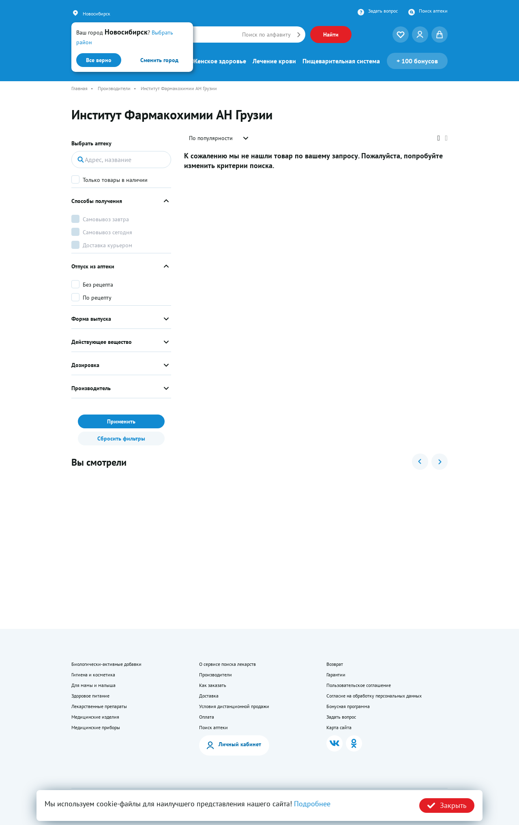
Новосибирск (96, 14)
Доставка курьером (107, 245)
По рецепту (97, 297)
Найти (331, 34)
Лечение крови (274, 61)
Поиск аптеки (433, 11)
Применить (121, 421)
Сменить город (159, 60)
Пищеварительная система (341, 61)
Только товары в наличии (115, 180)
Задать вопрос (383, 11)
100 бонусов (417, 61)
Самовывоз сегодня (107, 232)
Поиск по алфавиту (266, 34)
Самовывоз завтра (106, 219)
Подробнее (312, 803)
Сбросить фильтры (121, 438)
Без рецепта (98, 284)
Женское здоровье (219, 61)
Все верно (99, 60)
